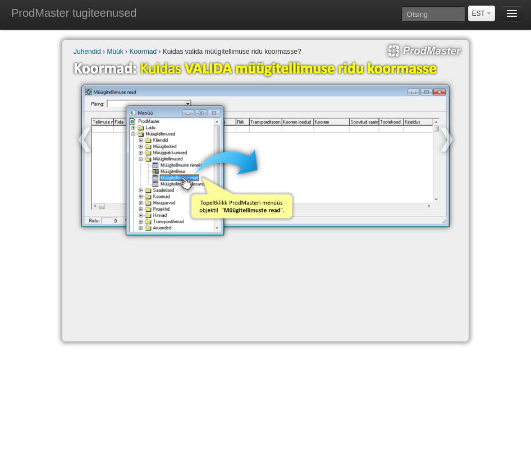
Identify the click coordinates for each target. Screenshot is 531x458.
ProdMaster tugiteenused (73, 13)
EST (481, 13)
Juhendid (87, 51)
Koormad (143, 51)
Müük (115, 51)
